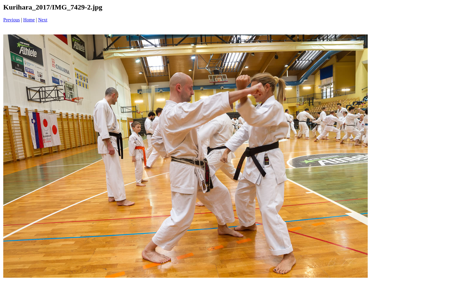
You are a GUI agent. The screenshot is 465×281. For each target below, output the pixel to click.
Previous (11, 19)
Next (42, 19)
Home (29, 19)
